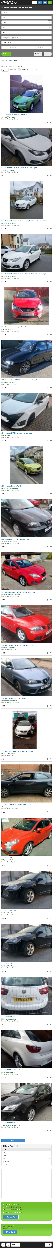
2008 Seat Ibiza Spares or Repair (11, 486)
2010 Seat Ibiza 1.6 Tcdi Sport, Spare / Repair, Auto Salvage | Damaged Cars (24, 221)
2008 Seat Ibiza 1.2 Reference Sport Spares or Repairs (17, 645)
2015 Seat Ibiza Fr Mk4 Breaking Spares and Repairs (17, 751)
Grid (14, 69)
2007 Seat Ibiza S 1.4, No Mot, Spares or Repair (15, 539)
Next (13, 1140)
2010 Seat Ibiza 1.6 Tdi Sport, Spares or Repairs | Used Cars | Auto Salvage (23, 274)
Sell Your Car (9, 1232)
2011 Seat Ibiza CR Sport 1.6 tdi (10, 1070)
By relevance (25, 69)
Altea (26, 1158)
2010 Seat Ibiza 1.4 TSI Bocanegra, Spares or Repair (17, 433)
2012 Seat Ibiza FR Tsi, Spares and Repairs (14, 114)
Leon (26, 1152)
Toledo (26, 1164)
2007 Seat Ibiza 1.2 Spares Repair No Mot (13, 698)
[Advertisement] (26, 1183)
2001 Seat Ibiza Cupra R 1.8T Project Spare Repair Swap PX (19, 380)
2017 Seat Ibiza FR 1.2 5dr (9, 910)
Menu (15, 1245)
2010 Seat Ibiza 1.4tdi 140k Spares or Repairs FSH (16, 804)
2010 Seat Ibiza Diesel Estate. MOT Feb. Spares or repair (18, 592)
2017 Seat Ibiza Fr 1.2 (7, 963)
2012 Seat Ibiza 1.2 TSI (8, 1016)
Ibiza (26, 1149)
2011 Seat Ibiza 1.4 (7, 857)
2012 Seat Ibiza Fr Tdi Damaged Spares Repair (15, 327)
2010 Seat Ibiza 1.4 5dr (8, 1122)
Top (48, 1245)
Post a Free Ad (10, 1217)
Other (26, 1155)
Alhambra (26, 1161)
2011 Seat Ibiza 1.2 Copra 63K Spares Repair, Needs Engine (19, 168)
